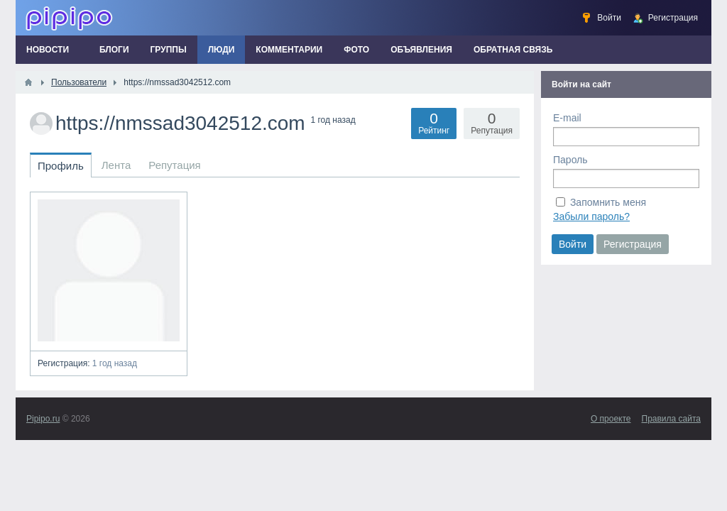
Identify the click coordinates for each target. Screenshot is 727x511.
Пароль (570, 159)
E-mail (567, 117)
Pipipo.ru (43, 419)
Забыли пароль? (591, 216)
